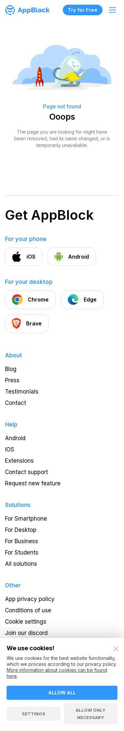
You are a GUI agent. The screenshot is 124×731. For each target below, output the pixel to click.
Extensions (19, 460)
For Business (21, 541)
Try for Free (83, 10)
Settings (33, 713)
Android (15, 438)
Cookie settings (25, 621)
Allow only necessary (90, 713)
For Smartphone (26, 518)
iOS (9, 449)
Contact (15, 403)
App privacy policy (30, 599)
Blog (11, 369)
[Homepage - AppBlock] (27, 10)
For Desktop (20, 530)
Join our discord (26, 633)
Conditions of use (28, 610)
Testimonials (21, 391)
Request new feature (33, 483)
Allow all (62, 692)
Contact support (26, 472)
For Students (21, 552)
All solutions (21, 563)
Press (12, 380)
